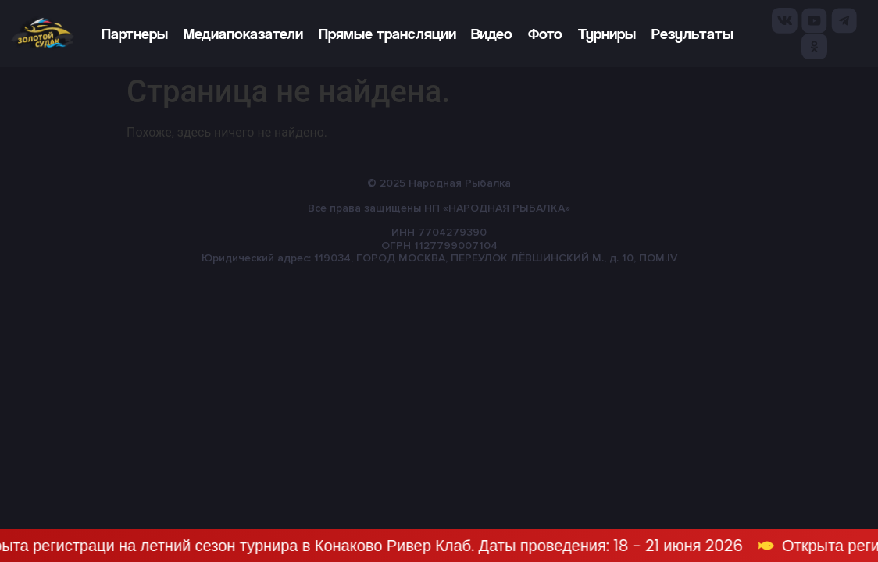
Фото (545, 33)
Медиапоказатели (243, 33)
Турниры (607, 33)
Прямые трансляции (387, 33)
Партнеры (135, 33)
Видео (491, 33)
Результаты (692, 33)
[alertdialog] (439, 545)
